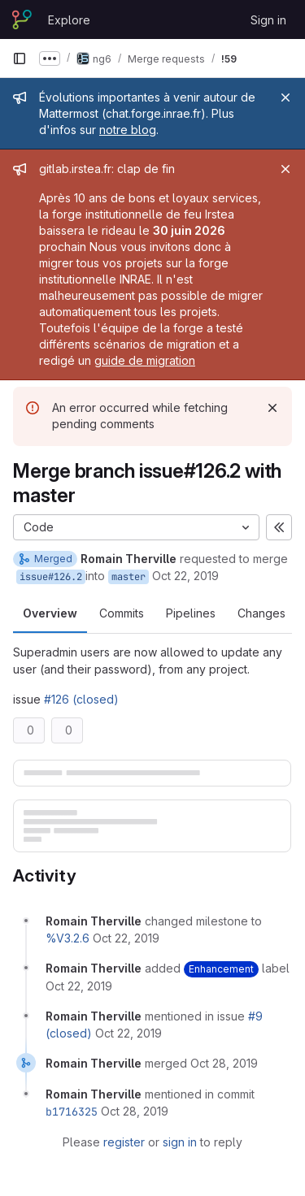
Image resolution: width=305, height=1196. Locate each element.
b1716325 (72, 1111)
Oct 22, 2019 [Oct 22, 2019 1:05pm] (185, 576)
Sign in (268, 20)
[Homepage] (22, 19)
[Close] (285, 97)
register (124, 1142)
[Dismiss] (272, 408)
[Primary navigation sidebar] (20, 59)
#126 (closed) (81, 699)
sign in (180, 1142)
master (128, 576)
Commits (121, 613)
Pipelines (191, 613)
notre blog (127, 129)
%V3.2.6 (67, 938)
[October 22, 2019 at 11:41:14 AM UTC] (128, 1033)
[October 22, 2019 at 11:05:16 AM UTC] (126, 938)
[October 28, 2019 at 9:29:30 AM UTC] (224, 1063)
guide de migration (144, 360)
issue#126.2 (51, 576)
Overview (50, 613)
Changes (261, 613)
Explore (69, 20)
